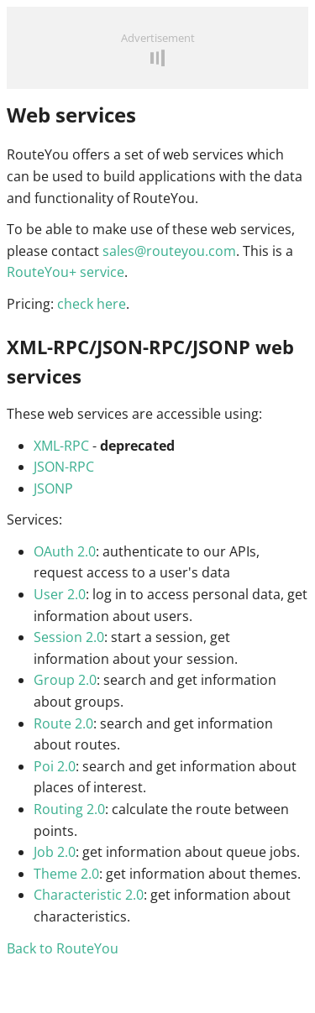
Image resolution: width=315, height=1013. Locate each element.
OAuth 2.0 (65, 551)
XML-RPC (61, 445)
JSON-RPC (64, 466)
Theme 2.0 (66, 873)
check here (91, 304)
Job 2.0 (55, 852)
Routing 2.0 (69, 809)
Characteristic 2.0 (89, 894)
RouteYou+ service (65, 272)
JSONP (53, 488)
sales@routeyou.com (169, 251)
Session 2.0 (69, 637)
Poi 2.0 (55, 766)
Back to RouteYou (62, 948)
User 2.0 (60, 594)
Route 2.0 (63, 723)
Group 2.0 (65, 680)
